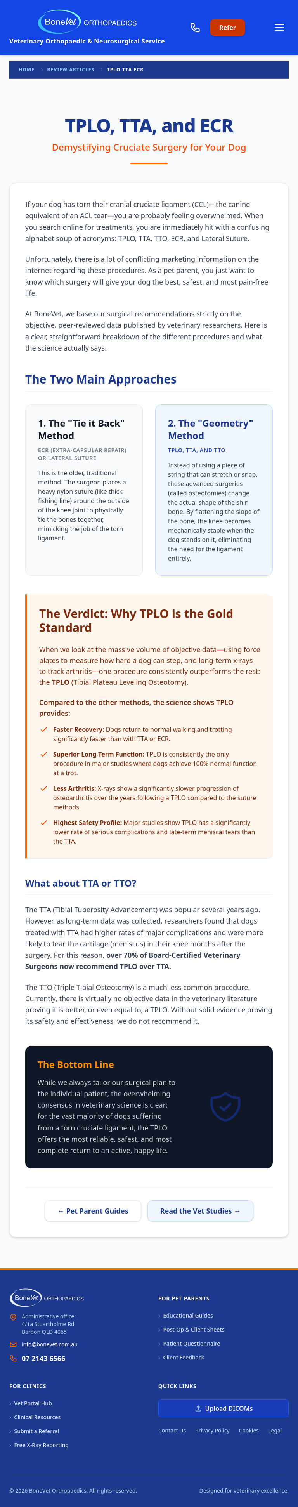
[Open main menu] (279, 27)
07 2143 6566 (43, 1358)
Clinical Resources (35, 1417)
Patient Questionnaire (189, 1343)
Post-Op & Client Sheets (191, 1329)
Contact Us (172, 1430)
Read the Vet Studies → (200, 1210)
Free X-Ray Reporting (39, 1445)
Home (27, 70)
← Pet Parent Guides (92, 1210)
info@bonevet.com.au (50, 1344)
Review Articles (71, 70)
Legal (275, 1430)
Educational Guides (185, 1315)
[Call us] (195, 27)
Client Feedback (181, 1357)
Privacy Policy (212, 1430)
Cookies (249, 1430)
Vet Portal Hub (30, 1403)
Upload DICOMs (223, 1408)
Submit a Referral (34, 1431)
